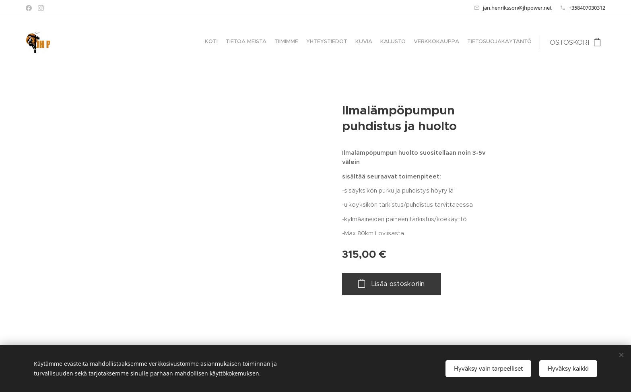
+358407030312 (587, 7)
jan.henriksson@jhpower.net (517, 7)
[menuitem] (476, 42)
